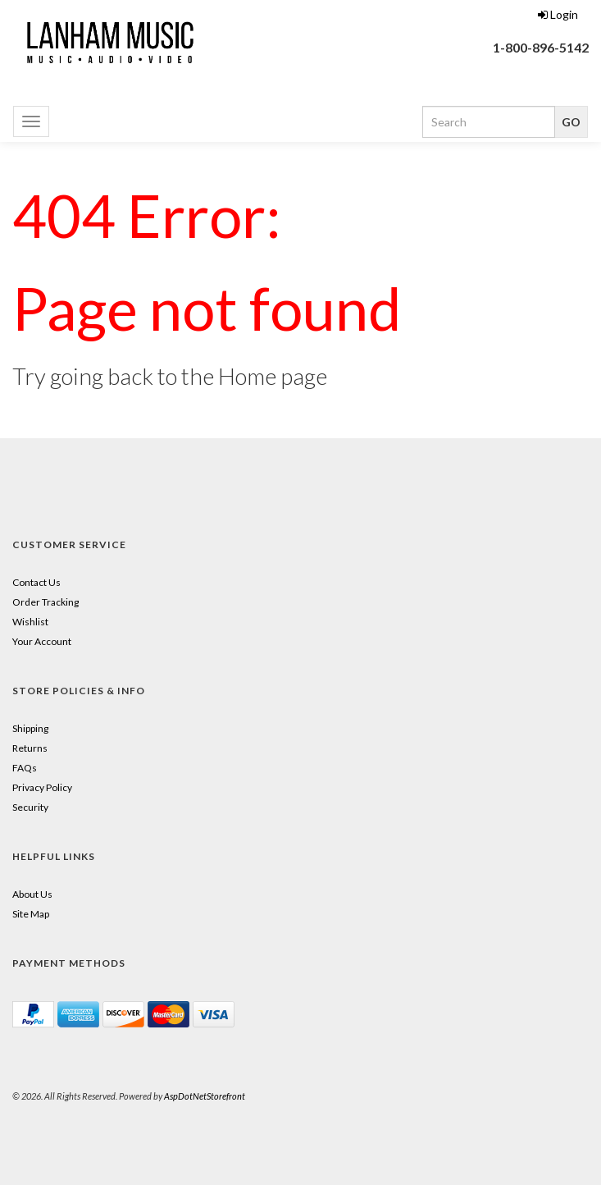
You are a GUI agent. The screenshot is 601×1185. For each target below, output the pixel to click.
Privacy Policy (42, 787)
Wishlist (30, 621)
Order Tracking (45, 602)
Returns (30, 748)
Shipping (30, 728)
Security (30, 807)
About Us (32, 894)
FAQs (24, 768)
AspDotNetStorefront (204, 1096)
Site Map (30, 914)
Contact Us (36, 582)
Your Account (41, 641)
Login (558, 14)
